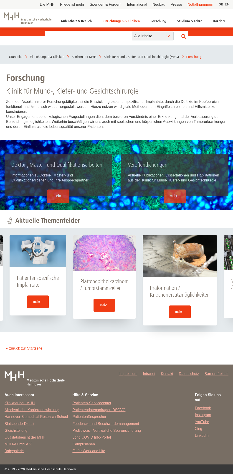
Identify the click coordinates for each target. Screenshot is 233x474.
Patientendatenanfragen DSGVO (98, 410)
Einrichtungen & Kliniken (121, 21)
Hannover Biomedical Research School (36, 417)
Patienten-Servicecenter (91, 403)
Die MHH (47, 4)
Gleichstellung (16, 430)
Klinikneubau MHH (20, 403)
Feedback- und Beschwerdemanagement (105, 424)
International (137, 4)
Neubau (158, 4)
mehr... (58, 196)
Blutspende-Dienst (19, 424)
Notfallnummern (200, 4)
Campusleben (83, 444)
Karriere (219, 21)
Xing (198, 429)
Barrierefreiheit (216, 374)
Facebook (203, 408)
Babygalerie (14, 451)
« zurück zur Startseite (24, 348)
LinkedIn (202, 435)
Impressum (128, 374)
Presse (176, 4)
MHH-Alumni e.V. (18, 444)
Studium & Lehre (189, 21)
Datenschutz (189, 374)
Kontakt (167, 374)
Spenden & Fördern (106, 4)
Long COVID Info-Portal (91, 437)
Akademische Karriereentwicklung (32, 410)
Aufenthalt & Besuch (76, 21)
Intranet (149, 374)
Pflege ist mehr (72, 4)
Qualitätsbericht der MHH (25, 437)
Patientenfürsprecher (89, 417)
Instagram (203, 415)
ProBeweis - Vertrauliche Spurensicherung (106, 430)
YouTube (202, 422)
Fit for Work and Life (88, 451)
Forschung (158, 21)
